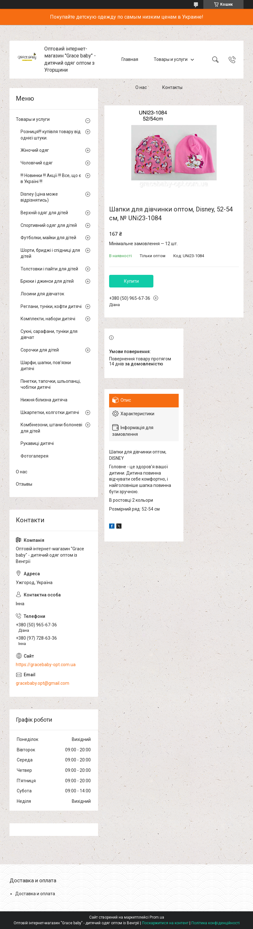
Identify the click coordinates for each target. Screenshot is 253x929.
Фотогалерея (34, 456)
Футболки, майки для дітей (48, 237)
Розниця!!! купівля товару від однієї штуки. (51, 134)
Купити (131, 281)
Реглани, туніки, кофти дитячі (51, 306)
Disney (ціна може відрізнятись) (39, 197)
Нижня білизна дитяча (44, 399)
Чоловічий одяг (37, 162)
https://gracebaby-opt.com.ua (46, 664)
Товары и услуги (171, 59)
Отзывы (24, 484)
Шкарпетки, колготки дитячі (50, 412)
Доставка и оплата (35, 893)
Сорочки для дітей (40, 349)
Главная (129, 59)
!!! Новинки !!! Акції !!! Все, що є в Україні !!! (51, 178)
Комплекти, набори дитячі (48, 318)
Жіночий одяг (35, 150)
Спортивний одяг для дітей (49, 225)
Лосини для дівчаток (42, 293)
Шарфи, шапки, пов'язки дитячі (46, 365)
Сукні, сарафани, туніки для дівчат (49, 334)
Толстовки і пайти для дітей (49, 268)
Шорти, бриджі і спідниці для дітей (50, 253)
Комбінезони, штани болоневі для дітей (51, 428)
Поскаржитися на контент (165, 923)
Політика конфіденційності (215, 923)
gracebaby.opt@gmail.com (42, 683)
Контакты (172, 87)
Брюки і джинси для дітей (47, 281)
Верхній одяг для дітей (44, 212)
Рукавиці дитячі (37, 443)
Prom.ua (157, 917)
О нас (141, 87)
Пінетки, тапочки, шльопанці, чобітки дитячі (51, 384)
